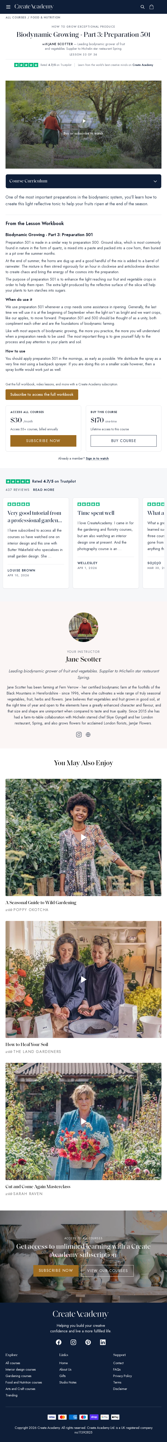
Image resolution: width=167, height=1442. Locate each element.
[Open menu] (8, 7)
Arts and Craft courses (20, 1388)
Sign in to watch (97, 458)
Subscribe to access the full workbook (41, 394)
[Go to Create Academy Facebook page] (58, 1342)
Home (63, 1363)
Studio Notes (67, 1382)
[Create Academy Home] (34, 7)
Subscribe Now (43, 440)
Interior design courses (21, 1369)
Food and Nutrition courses (24, 1382)
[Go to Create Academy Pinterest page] (88, 1342)
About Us (65, 1369)
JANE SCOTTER (61, 44)
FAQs (117, 1369)
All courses (13, 1363)
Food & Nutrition (45, 17)
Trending (11, 1395)
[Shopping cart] (151, 7)
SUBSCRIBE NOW (56, 1270)
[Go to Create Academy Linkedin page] (103, 1342)
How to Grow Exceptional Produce (83, 27)
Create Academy (142, 65)
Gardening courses (18, 1376)
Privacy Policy (122, 1376)
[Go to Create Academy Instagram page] (73, 1342)
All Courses (16, 17)
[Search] (142, 7)
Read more (44, 489)
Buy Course (123, 440)
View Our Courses (107, 1270)
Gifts (62, 1376)
